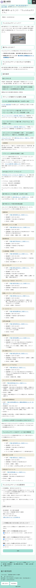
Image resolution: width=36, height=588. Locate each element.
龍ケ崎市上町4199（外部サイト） (19, 353)
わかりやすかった (9, 539)
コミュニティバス (6, 138)
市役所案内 (13, 583)
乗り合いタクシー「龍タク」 (22, 138)
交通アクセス (7, 565)
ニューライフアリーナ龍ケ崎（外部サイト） (14, 115)
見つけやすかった (9, 545)
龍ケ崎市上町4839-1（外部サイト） (20, 268)
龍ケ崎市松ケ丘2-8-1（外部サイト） (20, 296)
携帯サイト (12, 562)
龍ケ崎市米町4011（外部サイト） (19, 324)
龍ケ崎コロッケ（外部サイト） (21, 197)
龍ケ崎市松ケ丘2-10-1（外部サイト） (21, 227)
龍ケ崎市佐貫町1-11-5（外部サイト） (21, 338)
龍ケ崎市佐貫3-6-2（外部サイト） (20, 254)
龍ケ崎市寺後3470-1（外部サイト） (17, 383)
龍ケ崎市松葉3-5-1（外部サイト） (17, 472)
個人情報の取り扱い (19, 564)
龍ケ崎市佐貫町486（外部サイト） (20, 311)
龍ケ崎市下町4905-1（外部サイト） (20, 241)
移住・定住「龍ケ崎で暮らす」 (22, 5)
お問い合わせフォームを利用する (11, 517)
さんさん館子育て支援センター (13, 164)
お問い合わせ (5, 583)
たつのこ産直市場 (6, 104)
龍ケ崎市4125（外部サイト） (18, 367)
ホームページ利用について (23, 562)
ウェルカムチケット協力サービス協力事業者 (17, 432)
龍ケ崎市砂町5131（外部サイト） (19, 215)
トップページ (4, 5)
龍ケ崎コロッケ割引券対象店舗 (13, 204)
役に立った (7, 533)
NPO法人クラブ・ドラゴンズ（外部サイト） (14, 175)
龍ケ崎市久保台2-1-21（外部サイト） (21, 283)
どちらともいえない (18, 533)
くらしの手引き (11, 5)
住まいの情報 (4, 6)
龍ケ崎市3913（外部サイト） (18, 457)
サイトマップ (4, 562)
